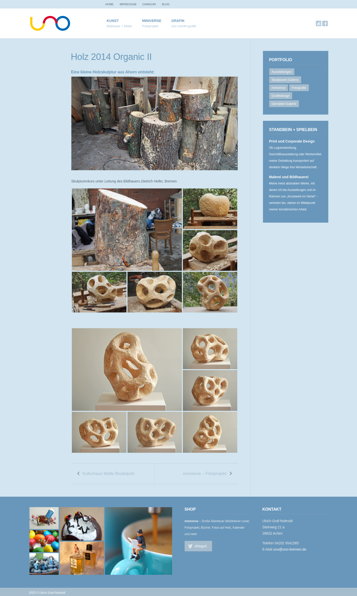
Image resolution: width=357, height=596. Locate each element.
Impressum (132, 4)
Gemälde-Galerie (284, 104)
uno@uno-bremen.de (289, 547)
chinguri (155, 4)
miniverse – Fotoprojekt (204, 472)
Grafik (183, 23)
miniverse (151, 23)
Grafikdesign (281, 96)
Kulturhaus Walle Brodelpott (108, 472)
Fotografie (299, 88)
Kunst (119, 23)
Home (111, 4)
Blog (175, 4)
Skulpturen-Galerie (285, 80)
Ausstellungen (282, 72)
